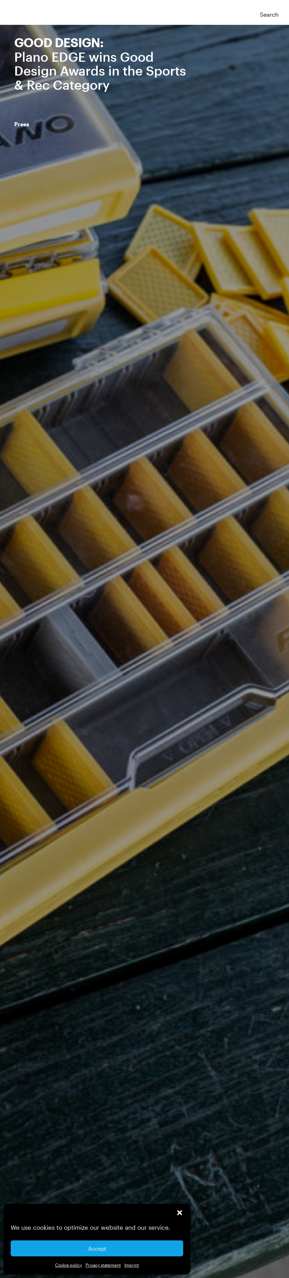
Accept (97, 1248)
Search (269, 14)
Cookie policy (68, 1264)
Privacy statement (103, 1264)
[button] (179, 1212)
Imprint (131, 1264)
